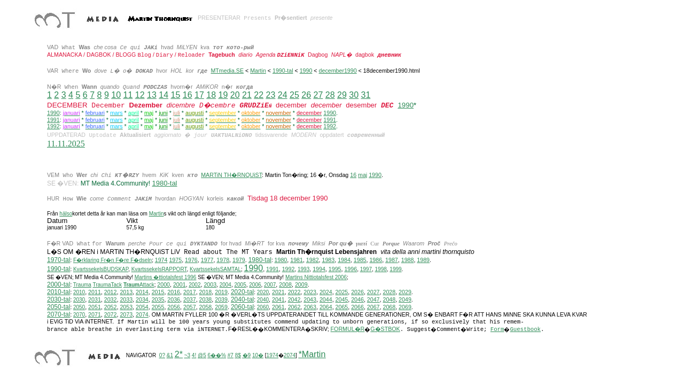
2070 (79, 315)
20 (235, 94)
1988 (407, 260)
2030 (79, 300)
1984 (344, 260)
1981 (296, 260)
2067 (373, 307)
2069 (405, 307)
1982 (312, 260)
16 (187, 94)
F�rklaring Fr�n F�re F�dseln (112, 260)
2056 (173, 307)
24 (282, 94)
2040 (263, 300)
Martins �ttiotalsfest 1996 (166, 277)
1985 (360, 260)
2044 (326, 299)
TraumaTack (107, 285)
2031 (94, 299)
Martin (258, 70)
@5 (202, 355)
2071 (94, 314)
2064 (326, 307)
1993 (303, 269)
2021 (278, 292)
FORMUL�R (348, 329)
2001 (179, 284)
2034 (142, 299)
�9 (247, 355)
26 (306, 94)
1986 (375, 260)
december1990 (338, 70)
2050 (79, 307)
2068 (389, 307)
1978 (222, 260)
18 (211, 94)
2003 (210, 284)
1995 (335, 269)
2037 (189, 299)
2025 (342, 292)
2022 (294, 292)
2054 (142, 307)
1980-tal (259, 260)
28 (330, 94)
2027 (373, 292)
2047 (373, 299)
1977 (207, 260)
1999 (395, 269)
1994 (319, 269)
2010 (79, 292)
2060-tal (242, 307)
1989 (423, 260)
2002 (194, 285)
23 (270, 94)
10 (116, 94)
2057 (189, 307)
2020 (263, 292)
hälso (65, 214)
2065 (342, 307)
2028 (389, 292)
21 (247, 94)
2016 (173, 292)
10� (257, 355)
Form (497, 329)
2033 (126, 299)
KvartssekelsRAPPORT (159, 269)
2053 (126, 307)
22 (258, 94)
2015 (158, 292)
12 (140, 94)
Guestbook (525, 329)
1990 (306, 70)
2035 (158, 299)
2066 (357, 307)
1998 (381, 269)
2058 (205, 307)
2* (179, 354)
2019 (221, 292)
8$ (238, 355)
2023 (309, 292)
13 (152, 94)
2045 (342, 299)
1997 (366, 269)
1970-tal (58, 260)
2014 (142, 292)
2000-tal (58, 284)
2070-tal (58, 314)
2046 (357, 299)
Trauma (82, 285)
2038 (205, 299)
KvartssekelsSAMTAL (215, 269)
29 (342, 94)
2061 (278, 307)
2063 (309, 307)
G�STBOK (385, 329)
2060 (263, 307)
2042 (294, 299)
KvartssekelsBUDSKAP (100, 269)
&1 (170, 355)
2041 (278, 299)
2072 (110, 314)
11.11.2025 (66, 143)
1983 (328, 260)
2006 (255, 285)
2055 (158, 307)
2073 (126, 314)
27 (318, 94)
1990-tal (283, 70)
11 (128, 94)
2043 (309, 299)
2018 (205, 292)
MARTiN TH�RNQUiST (231, 175)
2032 (110, 299)
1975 (175, 260)
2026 (357, 292)
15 (175, 94)
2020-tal (242, 292)
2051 (94, 307)
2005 (240, 285)
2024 (326, 292)
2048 (389, 299)
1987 (391, 260)
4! (194, 355)
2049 (405, 299)
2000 (163, 284)
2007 (270, 285)
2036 (173, 299)
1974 (161, 260)
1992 (53, 126)
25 (294, 94)
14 (163, 94)
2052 (110, 307)
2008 (285, 284)
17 (199, 94)
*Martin (312, 354)
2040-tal (242, 299)
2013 (126, 292)
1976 (191, 260)
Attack (138, 285)
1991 (53, 120)
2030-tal (58, 299)
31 (365, 94)
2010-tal (58, 292)
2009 (301, 284)
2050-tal (58, 307)
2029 (405, 292)
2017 (189, 292)
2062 (294, 307)
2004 (225, 285)
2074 (142, 314)
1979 (238, 260)
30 (354, 94)
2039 (221, 299)
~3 (187, 355)
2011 (94, 292)
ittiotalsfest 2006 (316, 277)
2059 (221, 307)
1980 (281, 260)
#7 (230, 355)
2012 (110, 292)
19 (223, 94)
